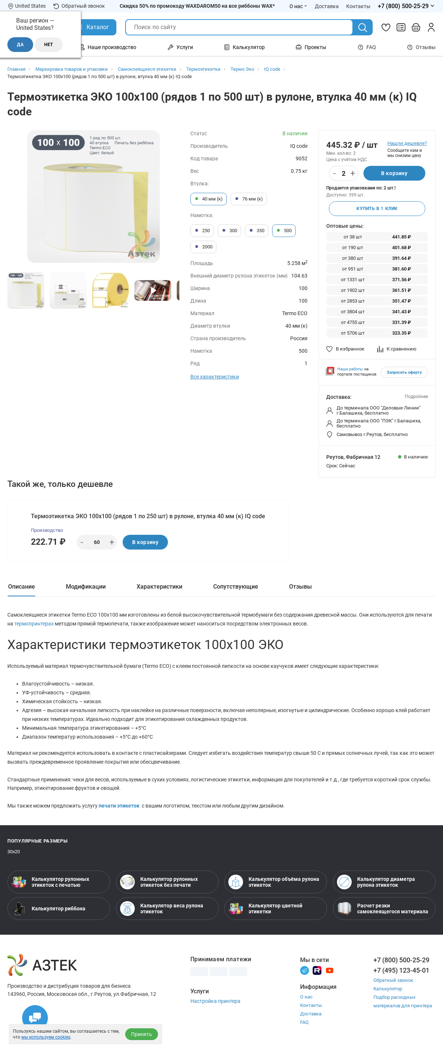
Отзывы (421, 47)
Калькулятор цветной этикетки (265, 908)
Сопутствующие (235, 586)
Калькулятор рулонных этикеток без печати (159, 882)
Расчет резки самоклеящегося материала (382, 908)
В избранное (345, 349)
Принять (141, 1034)
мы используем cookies (45, 1037)
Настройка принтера (215, 1001)
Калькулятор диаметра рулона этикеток (376, 882)
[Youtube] (329, 970)
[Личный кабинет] (431, 27)
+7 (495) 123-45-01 (401, 970)
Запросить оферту (404, 372)
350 (256, 230)
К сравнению (396, 349)
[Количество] (343, 173)
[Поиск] (362, 27)
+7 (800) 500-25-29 (401, 960)
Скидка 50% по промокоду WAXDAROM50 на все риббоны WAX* (197, 6)
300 (229, 230)
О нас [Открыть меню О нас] (298, 6)
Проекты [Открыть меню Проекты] (311, 47)
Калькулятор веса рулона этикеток (161, 908)
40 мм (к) (208, 199)
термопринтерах (34, 624)
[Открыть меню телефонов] (407, 6)
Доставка (310, 1014)
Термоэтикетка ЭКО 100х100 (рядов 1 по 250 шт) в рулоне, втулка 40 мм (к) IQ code (148, 516)
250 (202, 230)
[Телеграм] (304, 970)
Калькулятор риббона (48, 908)
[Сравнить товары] (401, 27)
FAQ (367, 47)
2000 (203, 247)
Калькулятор (387, 988)
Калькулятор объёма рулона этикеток (273, 882)
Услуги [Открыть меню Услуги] (180, 47)
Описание (21, 586)
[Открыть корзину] (416, 27)
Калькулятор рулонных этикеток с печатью (50, 882)
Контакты (311, 1005)
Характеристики (159, 586)
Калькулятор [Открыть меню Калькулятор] (244, 47)
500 (284, 230)
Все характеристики (214, 377)
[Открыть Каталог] (92, 27)
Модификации (86, 586)
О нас (306, 997)
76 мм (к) (249, 199)
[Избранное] (386, 27)
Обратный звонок (79, 6)
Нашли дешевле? (407, 143)
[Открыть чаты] (35, 1018)
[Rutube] (317, 970)
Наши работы (350, 369)
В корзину (394, 173)
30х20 (13, 851)
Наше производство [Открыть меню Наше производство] (107, 47)
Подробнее (416, 396)
